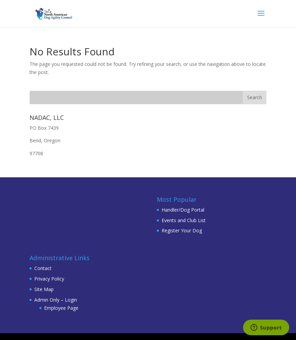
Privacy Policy (49, 278)
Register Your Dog (182, 230)
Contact (43, 268)
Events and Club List (184, 220)
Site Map (44, 289)
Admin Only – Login (55, 300)
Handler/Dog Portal (183, 210)
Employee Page (61, 308)
